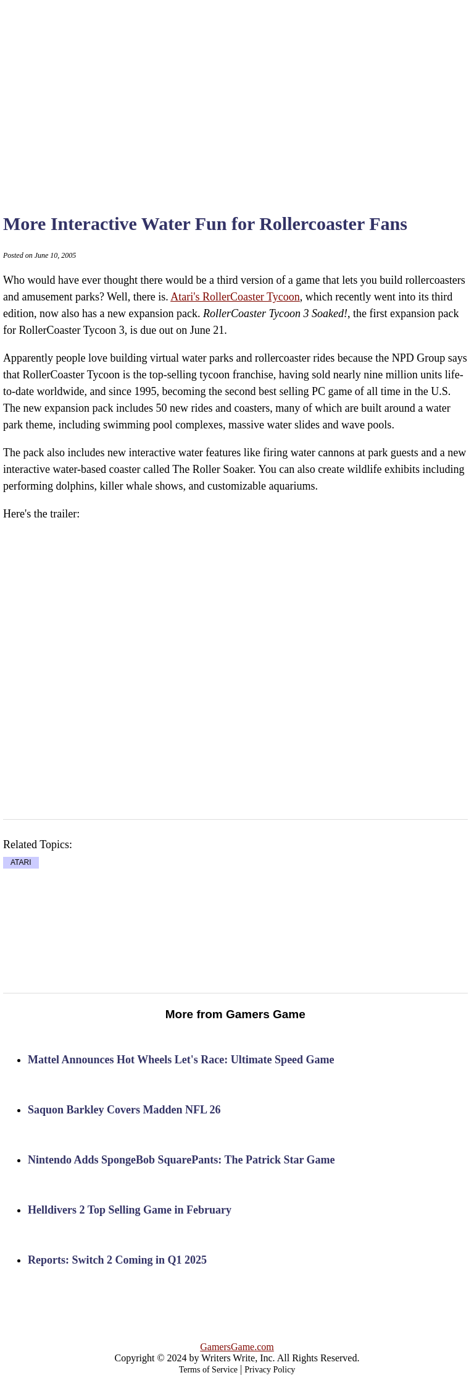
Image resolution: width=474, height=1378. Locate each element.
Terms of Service (208, 1369)
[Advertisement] (255, 92)
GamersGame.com (237, 1347)
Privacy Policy (269, 1369)
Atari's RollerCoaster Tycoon (235, 297)
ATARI (20, 862)
